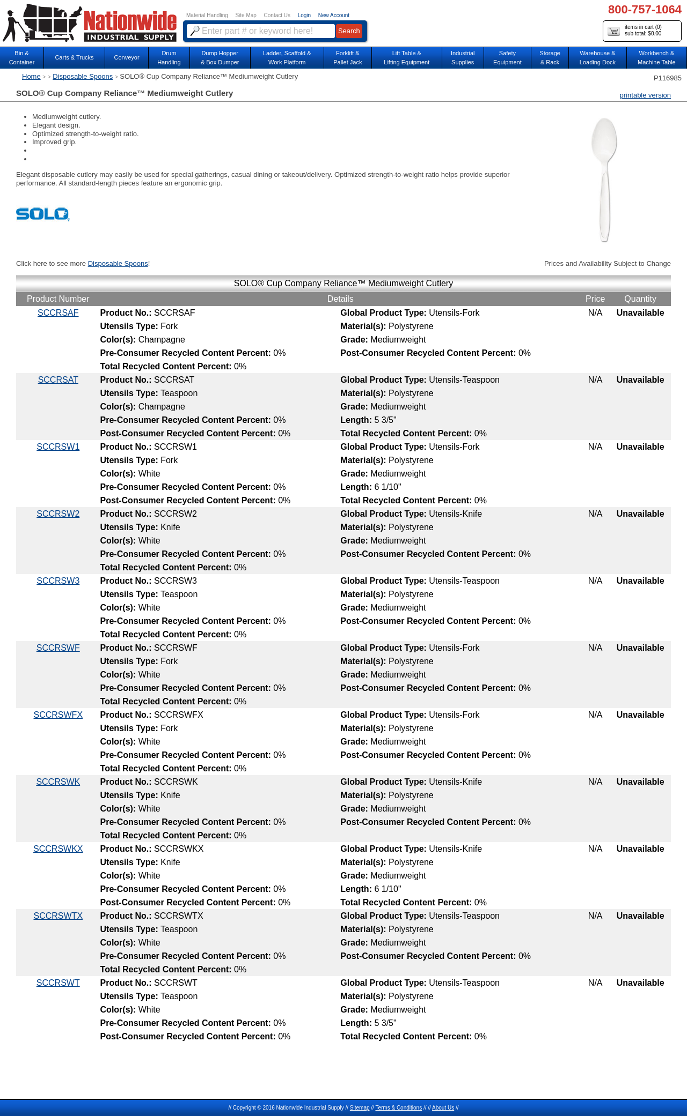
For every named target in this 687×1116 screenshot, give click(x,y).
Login (304, 15)
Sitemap (360, 1108)
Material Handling (207, 15)
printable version (645, 95)
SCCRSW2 (57, 513)
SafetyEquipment (507, 57)
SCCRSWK (58, 781)
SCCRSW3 (57, 580)
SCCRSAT (58, 379)
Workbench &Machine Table (657, 57)
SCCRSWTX (58, 915)
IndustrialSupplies (463, 57)
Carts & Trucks (74, 57)
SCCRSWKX (58, 848)
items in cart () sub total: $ (635, 31)
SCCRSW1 (57, 446)
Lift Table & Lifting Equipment (406, 57)
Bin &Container (22, 57)
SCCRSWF (58, 647)
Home (31, 76)
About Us (443, 1108)
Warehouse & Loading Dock (598, 57)
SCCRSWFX (58, 714)
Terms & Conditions (398, 1108)
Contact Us (277, 15)
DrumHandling (168, 57)
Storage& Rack (549, 57)
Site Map (245, 15)
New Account (333, 15)
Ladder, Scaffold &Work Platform (287, 57)
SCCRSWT (58, 982)
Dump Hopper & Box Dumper (220, 57)
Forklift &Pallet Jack (347, 57)
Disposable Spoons (83, 76)
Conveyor (127, 57)
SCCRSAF (58, 312)
